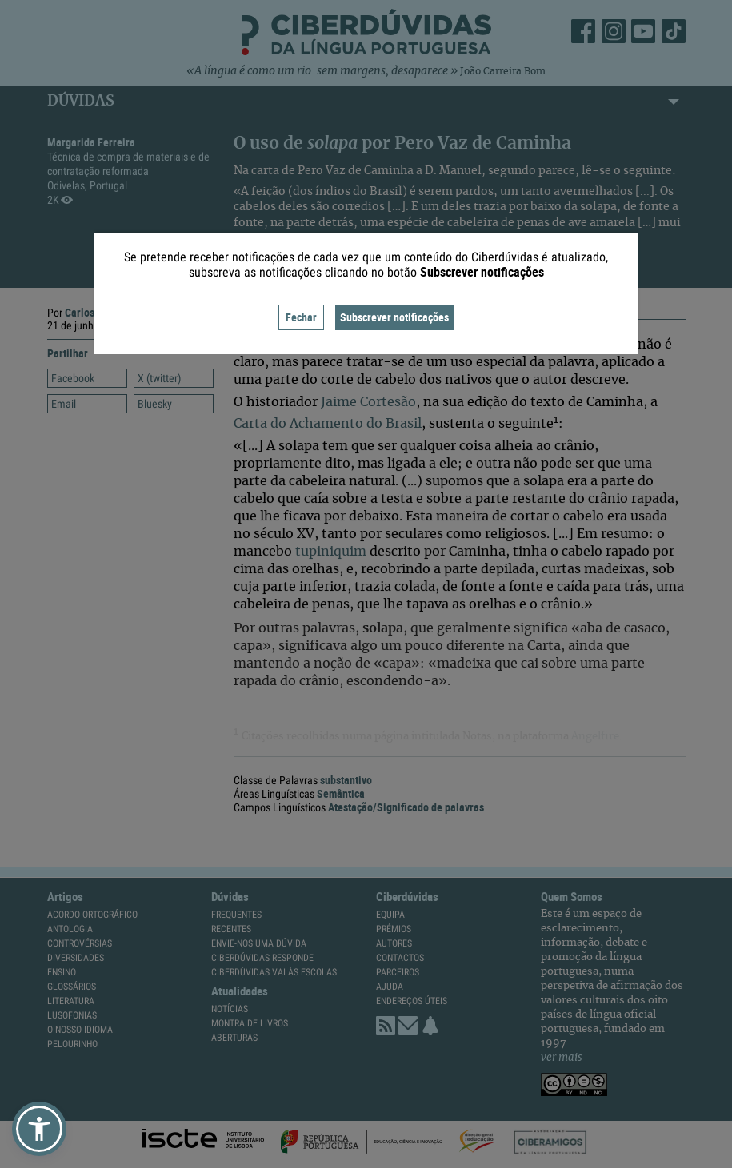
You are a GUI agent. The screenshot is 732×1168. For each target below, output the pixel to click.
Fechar (301, 317)
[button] (39, 1129)
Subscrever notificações (394, 317)
